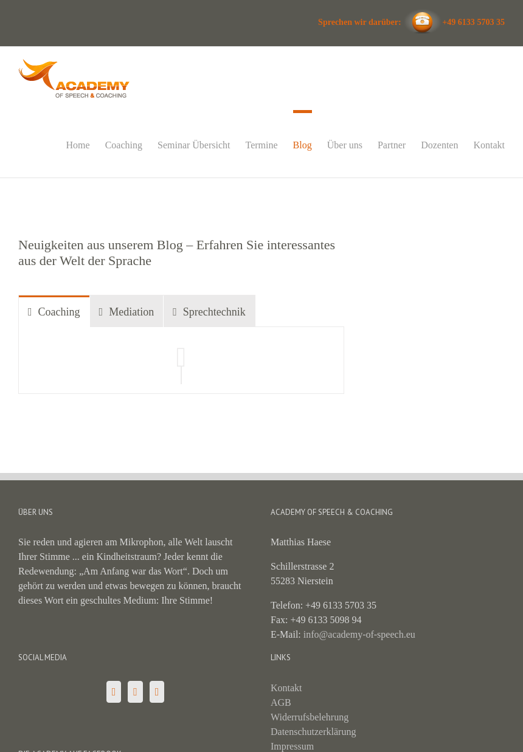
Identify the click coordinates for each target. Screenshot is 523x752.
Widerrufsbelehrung (309, 717)
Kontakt (286, 688)
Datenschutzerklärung (313, 731)
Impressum (292, 746)
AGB (281, 702)
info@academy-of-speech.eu (359, 634)
